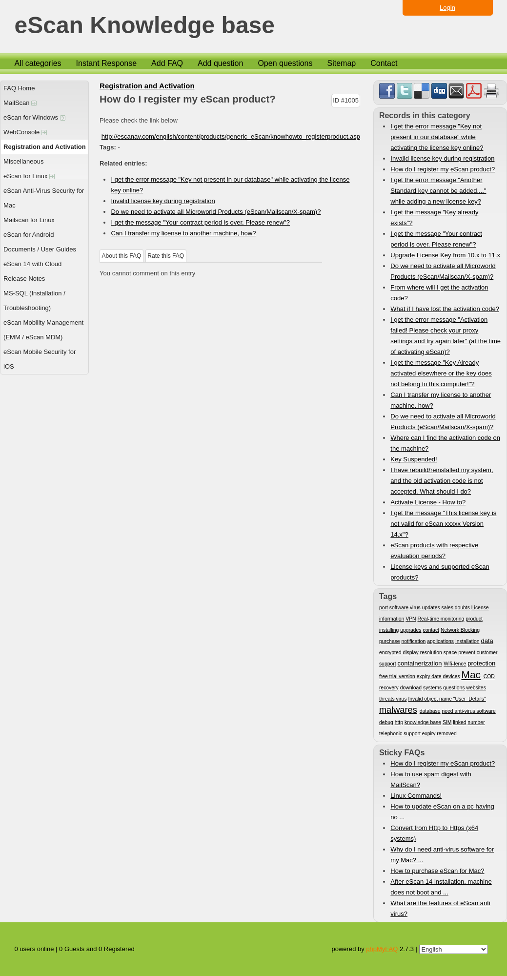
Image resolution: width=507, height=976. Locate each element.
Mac (471, 674)
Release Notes (24, 278)
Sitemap (341, 63)
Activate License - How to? (428, 502)
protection (481, 663)
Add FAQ (167, 63)
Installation (467, 641)
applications (440, 641)
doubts (462, 607)
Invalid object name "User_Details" (447, 699)
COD (489, 676)
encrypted (390, 652)
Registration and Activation (44, 146)
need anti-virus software (468, 711)
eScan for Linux (29, 176)
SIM (447, 722)
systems (432, 687)
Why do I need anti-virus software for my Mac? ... (442, 855)
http (399, 722)
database (430, 711)
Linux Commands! (416, 795)
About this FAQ (122, 255)
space (450, 652)
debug (386, 722)
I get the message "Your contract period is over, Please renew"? (200, 222)
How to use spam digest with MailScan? (430, 779)
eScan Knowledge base (145, 26)
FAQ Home (19, 88)
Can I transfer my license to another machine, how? (183, 233)
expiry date (429, 676)
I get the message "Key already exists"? (434, 217)
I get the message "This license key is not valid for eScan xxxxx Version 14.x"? (443, 523)
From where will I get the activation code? (439, 293)
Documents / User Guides (39, 249)
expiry (429, 733)
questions (454, 687)
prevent (466, 652)
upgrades (410, 630)
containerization (419, 663)
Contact (383, 63)
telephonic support (400, 733)
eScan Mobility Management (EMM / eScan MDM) (43, 330)
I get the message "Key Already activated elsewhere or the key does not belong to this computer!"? (440, 373)
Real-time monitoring (440, 619)
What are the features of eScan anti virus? (440, 908)
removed (446, 733)
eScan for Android (28, 234)
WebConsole (25, 132)
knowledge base (423, 722)
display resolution (422, 652)
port (383, 607)
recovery (389, 687)
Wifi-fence (455, 663)
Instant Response (106, 63)
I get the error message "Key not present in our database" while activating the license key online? (436, 137)
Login (447, 7)
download (411, 687)
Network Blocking (460, 630)
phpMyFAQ (382, 949)
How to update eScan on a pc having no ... (442, 812)
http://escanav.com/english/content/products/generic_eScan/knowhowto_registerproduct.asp (230, 136)
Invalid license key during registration (163, 201)
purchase (389, 641)
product (474, 619)
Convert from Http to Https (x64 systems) (434, 833)
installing (389, 630)
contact (431, 630)
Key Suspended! (413, 459)
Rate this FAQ (165, 255)
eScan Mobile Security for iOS (39, 359)
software (398, 607)
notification (414, 641)
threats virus (393, 699)
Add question (220, 63)
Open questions (285, 63)
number (476, 722)
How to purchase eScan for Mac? (437, 870)
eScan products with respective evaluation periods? (434, 550)
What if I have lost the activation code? (444, 308)
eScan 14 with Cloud (32, 264)
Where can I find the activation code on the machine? (445, 443)
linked (459, 722)
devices (451, 676)
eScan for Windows (34, 117)
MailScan (20, 102)
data (487, 640)
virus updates (425, 607)
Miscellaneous (23, 161)
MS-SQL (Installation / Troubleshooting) (34, 300)
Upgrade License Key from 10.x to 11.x (445, 255)
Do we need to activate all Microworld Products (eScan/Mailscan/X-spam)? (216, 211)
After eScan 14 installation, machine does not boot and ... (440, 887)
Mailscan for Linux (29, 220)
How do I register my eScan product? (442, 169)
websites (476, 687)
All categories (38, 63)
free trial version (397, 676)
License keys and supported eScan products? (439, 572)
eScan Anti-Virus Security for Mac (43, 198)
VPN (411, 619)
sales (447, 607)
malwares (398, 710)
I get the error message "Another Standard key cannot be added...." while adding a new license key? (438, 190)
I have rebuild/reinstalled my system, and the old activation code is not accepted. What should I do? (441, 480)
